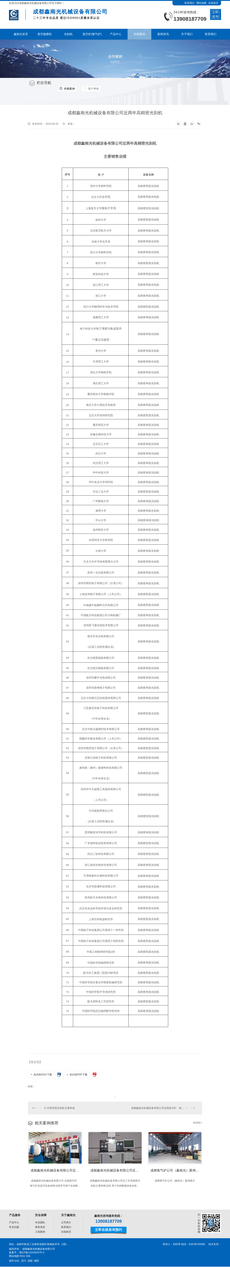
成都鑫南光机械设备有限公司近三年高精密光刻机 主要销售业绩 (116, 1170)
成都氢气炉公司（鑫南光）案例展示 (176, 1170)
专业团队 (40, 1222)
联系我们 (190, 2)
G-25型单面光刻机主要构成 (59, 1108)
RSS (23, 1256)
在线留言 (213, 2)
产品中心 (14, 1222)
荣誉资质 (40, 1227)
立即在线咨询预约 (108, 1230)
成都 (30, 1261)
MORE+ (197, 1122)
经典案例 (67, 88)
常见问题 (14, 1227)
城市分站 (14, 1261)
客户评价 (93, 88)
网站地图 (201, 2)
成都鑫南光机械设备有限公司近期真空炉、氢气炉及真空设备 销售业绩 (164, 1108)
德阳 (36, 1261)
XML (28, 1256)
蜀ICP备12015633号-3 (31, 1252)
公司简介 (66, 1222)
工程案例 (40, 1232)
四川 (23, 1261)
